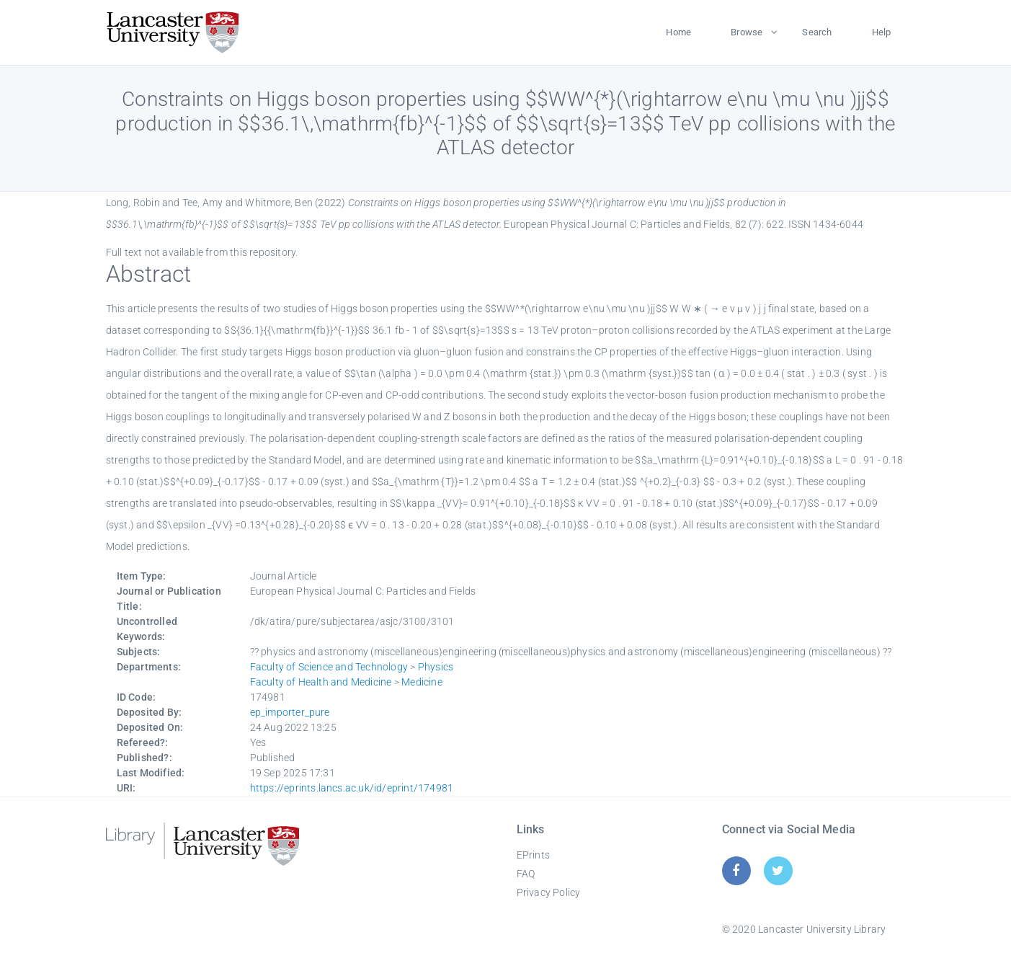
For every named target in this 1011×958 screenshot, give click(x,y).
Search (817, 32)
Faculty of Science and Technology (329, 667)
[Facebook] (736, 870)
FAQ (526, 873)
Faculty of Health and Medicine (321, 682)
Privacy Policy (549, 892)
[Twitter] (778, 870)
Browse (746, 32)
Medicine (421, 682)
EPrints (533, 855)
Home (678, 32)
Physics (435, 667)
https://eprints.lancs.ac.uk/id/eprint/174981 (352, 788)
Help (881, 32)
